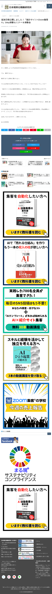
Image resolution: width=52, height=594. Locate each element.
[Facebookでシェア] (11, 130)
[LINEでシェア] (40, 130)
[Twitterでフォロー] (3, 577)
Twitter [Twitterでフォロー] (33, 144)
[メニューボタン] (2, 6)
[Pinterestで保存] (33, 130)
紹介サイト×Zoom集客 (14, 15)
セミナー (4, 15)
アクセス (49, 1)
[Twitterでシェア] (4, 130)
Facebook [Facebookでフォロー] (18, 144)
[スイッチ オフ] (44, 6)
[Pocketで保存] (26, 130)
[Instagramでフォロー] (9, 577)
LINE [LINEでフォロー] (26, 151)
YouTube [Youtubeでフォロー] (33, 148)
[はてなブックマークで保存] (19, 130)
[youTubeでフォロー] (14, 577)
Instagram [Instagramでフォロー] (18, 148)
